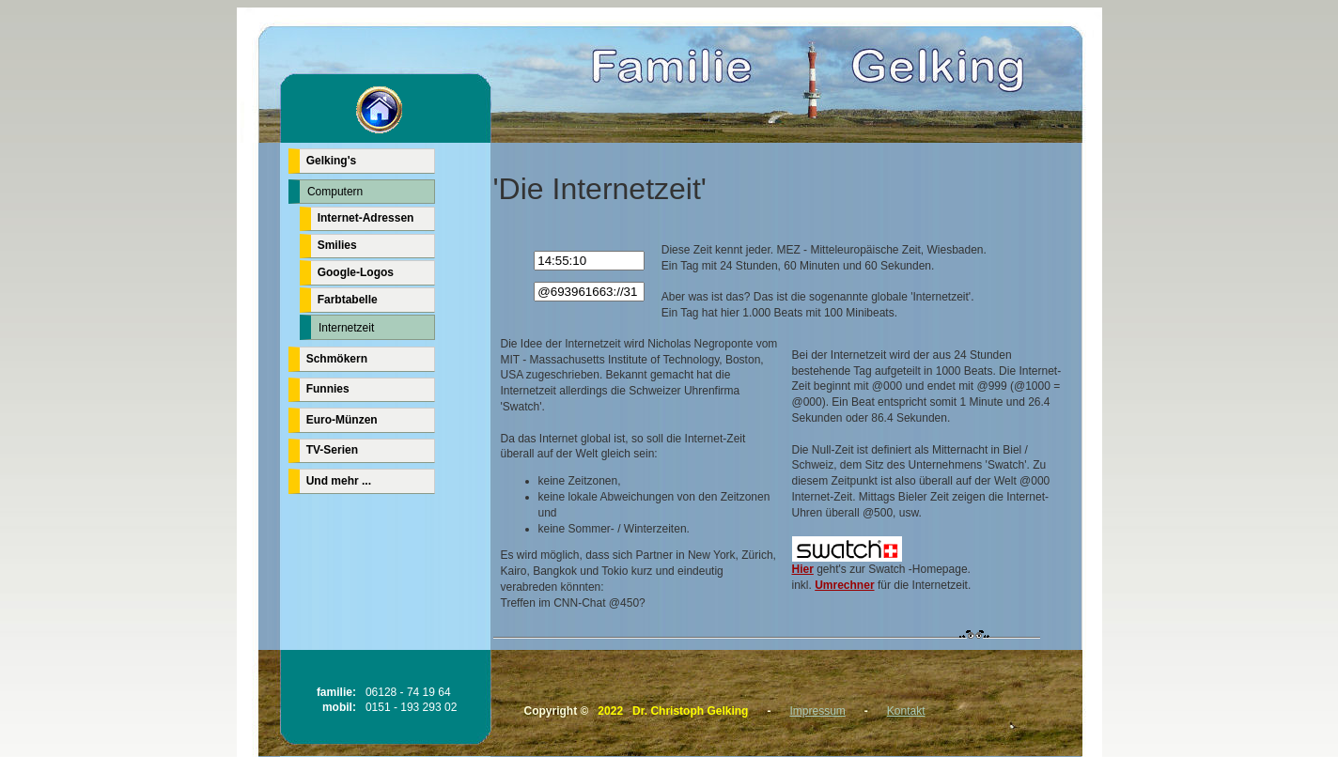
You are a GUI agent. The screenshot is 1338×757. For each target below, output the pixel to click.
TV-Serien (332, 449)
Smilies (337, 245)
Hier (847, 563)
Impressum (817, 711)
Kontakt (906, 711)
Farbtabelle (348, 299)
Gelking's (331, 160)
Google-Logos (356, 272)
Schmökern (336, 358)
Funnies (328, 388)
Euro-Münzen (342, 419)
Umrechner (844, 585)
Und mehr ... (338, 480)
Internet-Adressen (366, 217)
